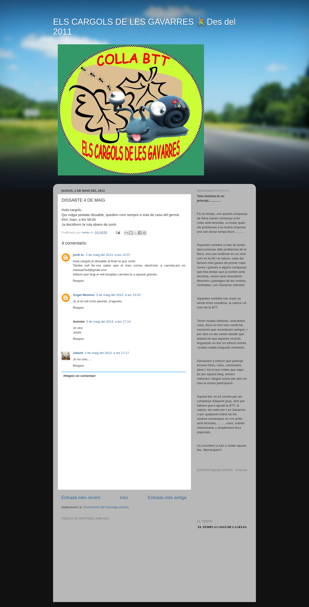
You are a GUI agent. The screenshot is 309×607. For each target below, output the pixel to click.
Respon (78, 281)
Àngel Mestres (84, 295)
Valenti (78, 353)
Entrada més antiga (167, 497)
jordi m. (78, 255)
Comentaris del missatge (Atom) (106, 507)
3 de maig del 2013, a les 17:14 (108, 321)
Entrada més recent (80, 497)
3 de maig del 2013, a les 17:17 (107, 353)
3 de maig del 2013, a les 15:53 (118, 295)
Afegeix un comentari (79, 376)
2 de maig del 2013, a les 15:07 (108, 255)
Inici (124, 497)
